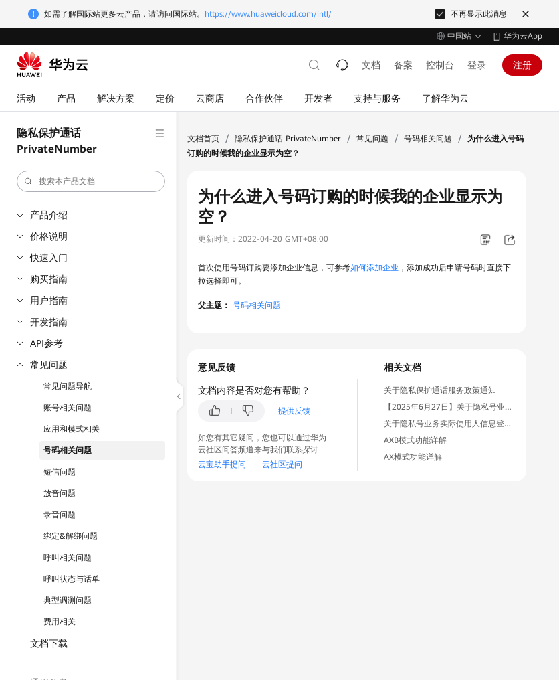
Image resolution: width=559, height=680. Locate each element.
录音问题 (59, 514)
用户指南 (49, 300)
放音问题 (59, 493)
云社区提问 (282, 464)
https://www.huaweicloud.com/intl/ (268, 14)
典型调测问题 (67, 600)
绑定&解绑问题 (70, 536)
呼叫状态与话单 (71, 579)
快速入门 (49, 257)
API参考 (46, 343)
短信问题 (59, 472)
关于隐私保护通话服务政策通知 (440, 390)
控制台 (440, 65)
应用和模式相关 (71, 429)
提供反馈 (294, 411)
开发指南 (49, 322)
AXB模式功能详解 (415, 440)
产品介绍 (49, 214)
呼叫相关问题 (67, 557)
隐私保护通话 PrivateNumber (288, 138)
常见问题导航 (67, 386)
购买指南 (49, 279)
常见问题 (49, 364)
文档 (371, 65)
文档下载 (49, 643)
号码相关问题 (67, 450)
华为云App (523, 36)
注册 (522, 65)
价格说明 (49, 236)
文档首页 (203, 138)
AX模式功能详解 (413, 457)
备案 (403, 65)
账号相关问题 (67, 407)
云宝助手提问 (222, 464)
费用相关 (59, 621)
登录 (476, 65)
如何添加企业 (374, 267)
